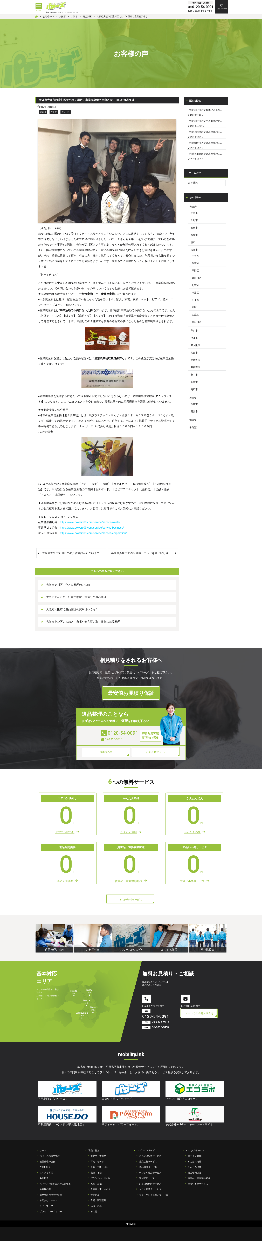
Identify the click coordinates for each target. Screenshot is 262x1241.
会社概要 (44, 1178)
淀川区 (195, 300)
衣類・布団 (96, 1172)
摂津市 (194, 338)
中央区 (195, 255)
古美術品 (95, 1195)
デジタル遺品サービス (150, 1172)
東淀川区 (196, 278)
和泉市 (194, 235)
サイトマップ (46, 1206)
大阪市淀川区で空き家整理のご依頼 (68, 584)
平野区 (195, 270)
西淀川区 (65, 112)
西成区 (195, 314)
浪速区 (195, 292)
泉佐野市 (195, 360)
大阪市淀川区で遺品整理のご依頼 (207, 142)
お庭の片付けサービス (150, 1184)
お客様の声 (45, 1189)
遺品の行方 (93, 1150)
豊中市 (194, 374)
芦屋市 (194, 404)
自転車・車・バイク (101, 1189)
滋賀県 (193, 420)
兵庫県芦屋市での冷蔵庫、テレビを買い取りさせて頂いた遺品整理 (144, 553)
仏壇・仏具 (96, 1206)
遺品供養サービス (148, 1161)
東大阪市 (195, 345)
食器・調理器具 (98, 1200)
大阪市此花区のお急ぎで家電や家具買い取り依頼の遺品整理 (83, 621)
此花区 (195, 285)
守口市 (194, 330)
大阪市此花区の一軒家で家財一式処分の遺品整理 (76, 597)
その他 (94, 1211)
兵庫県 (193, 398)
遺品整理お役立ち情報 (51, 1195)
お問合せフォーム (48, 1200)
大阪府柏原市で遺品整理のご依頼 (207, 153)
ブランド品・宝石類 (101, 1178)
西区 (194, 307)
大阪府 (43, 112)
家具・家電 (96, 1184)
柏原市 (194, 352)
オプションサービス (147, 1150)
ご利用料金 (45, 1167)
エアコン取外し (195, 1156)
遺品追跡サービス (148, 1167)
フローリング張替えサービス (153, 1195)
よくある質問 (46, 1172)
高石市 (194, 389)
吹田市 (194, 227)
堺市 (193, 242)
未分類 (193, 427)
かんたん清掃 (194, 1161)
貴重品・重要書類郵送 (199, 1178)
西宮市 (194, 411)
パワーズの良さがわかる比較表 (55, 1184)
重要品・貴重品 (98, 1156)
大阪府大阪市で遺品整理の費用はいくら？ (72, 609)
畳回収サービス (147, 1178)
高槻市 (194, 382)
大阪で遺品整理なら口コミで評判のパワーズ (63, 12)
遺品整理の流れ (47, 1161)
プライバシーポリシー (51, 1211)
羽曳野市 (195, 367)
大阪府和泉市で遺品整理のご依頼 (207, 131)
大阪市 (54, 112)
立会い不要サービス (198, 1184)
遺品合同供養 (194, 1172)
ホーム (43, 1150)
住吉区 (195, 263)
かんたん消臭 (194, 1167)
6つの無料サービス (195, 1150)
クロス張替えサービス (150, 1189)
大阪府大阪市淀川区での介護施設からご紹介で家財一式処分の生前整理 (74, 553)
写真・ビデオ (97, 1161)
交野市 (194, 213)
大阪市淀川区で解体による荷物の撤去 (207, 110)
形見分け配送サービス (150, 1156)
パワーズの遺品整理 (50, 1156)
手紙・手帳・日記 (99, 1167)
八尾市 (194, 220)
